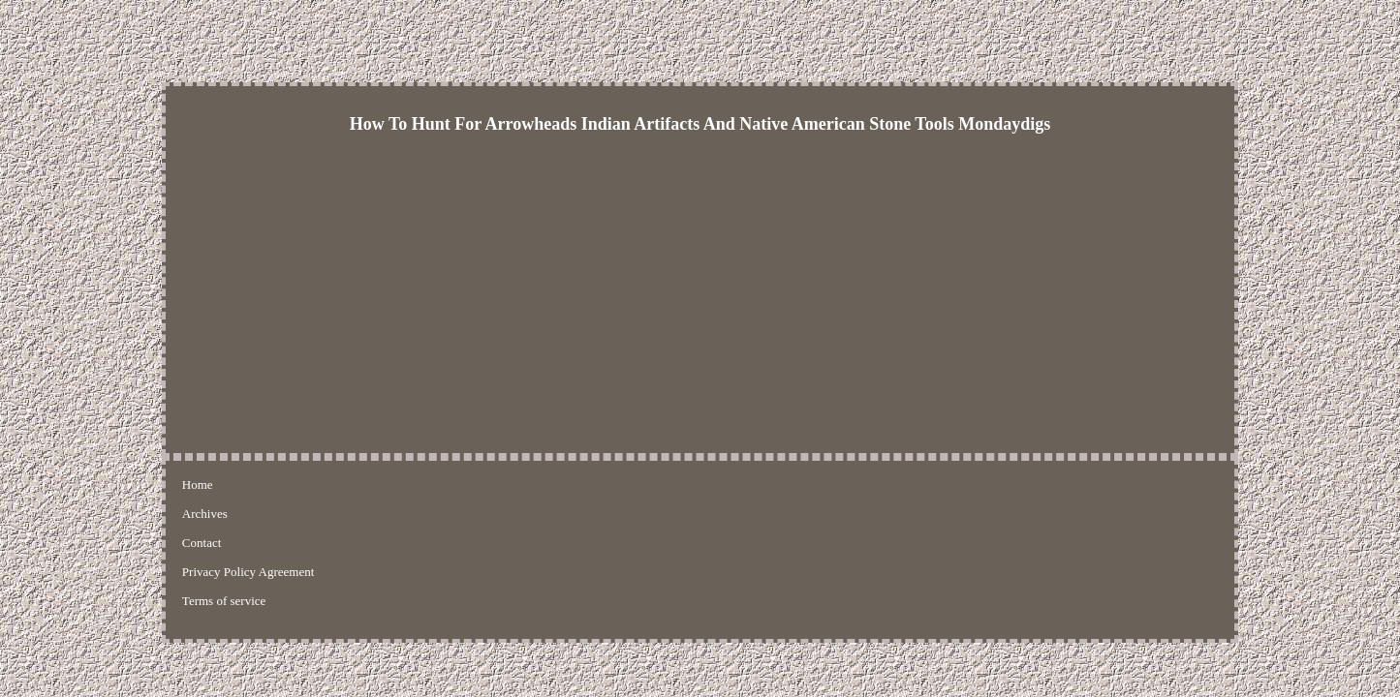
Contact (303, 484)
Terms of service (521, 484)
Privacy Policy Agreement (401, 484)
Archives (248, 484)
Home (197, 484)
